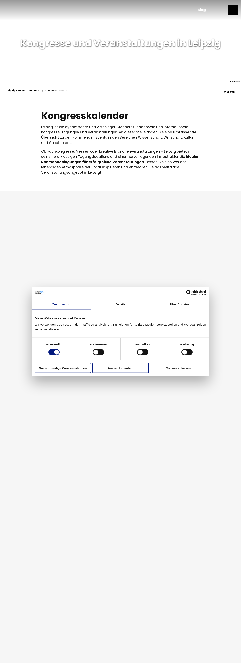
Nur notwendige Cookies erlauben (63, 367)
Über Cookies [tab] (179, 304)
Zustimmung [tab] (61, 304)
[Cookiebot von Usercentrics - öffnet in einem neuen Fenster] (189, 293)
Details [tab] (120, 304)
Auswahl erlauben (120, 367)
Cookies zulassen (178, 367)
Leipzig (38, 90)
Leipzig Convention (19, 90)
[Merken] (229, 90)
